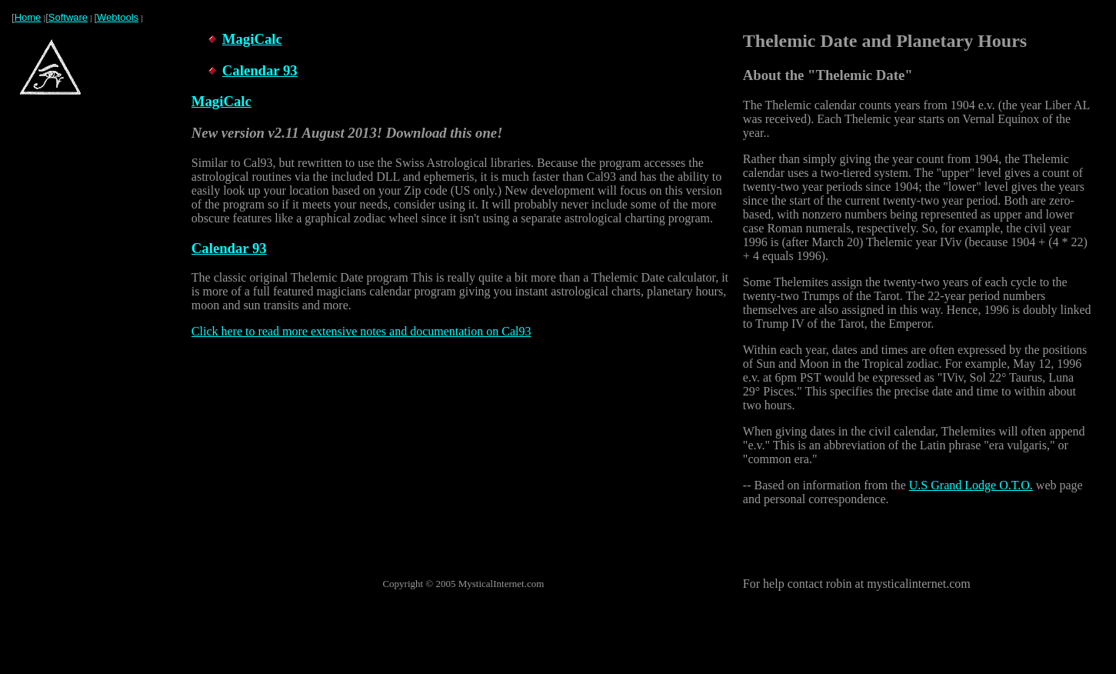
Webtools (117, 17)
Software (68, 17)
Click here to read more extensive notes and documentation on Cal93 (361, 331)
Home (28, 17)
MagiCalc (252, 39)
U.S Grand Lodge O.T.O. (971, 485)
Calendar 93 (260, 70)
